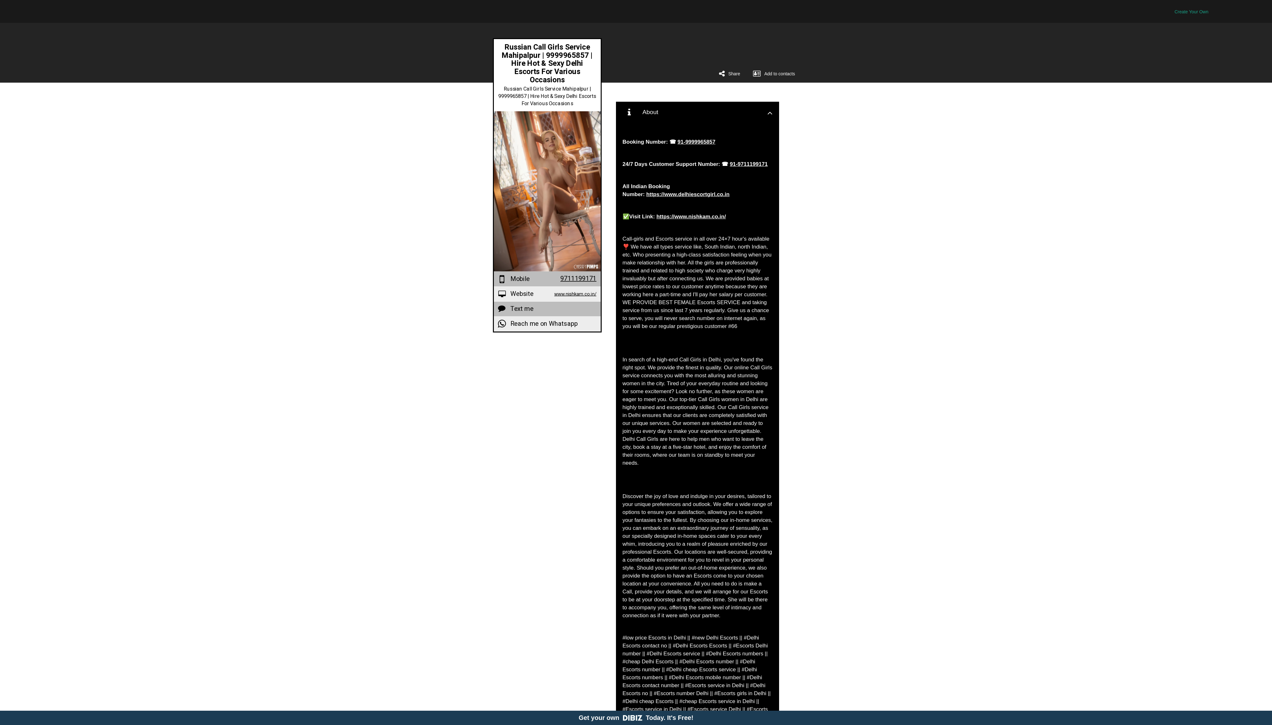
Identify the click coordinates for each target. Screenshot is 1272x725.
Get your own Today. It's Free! (636, 717)
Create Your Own (1191, 11)
